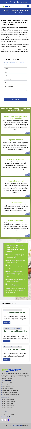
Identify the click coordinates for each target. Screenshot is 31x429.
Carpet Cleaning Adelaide (8, 405)
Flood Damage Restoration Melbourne (11, 394)
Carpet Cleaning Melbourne (8, 382)
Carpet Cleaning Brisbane (8, 399)
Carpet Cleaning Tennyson (15, 313)
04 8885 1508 (8, 414)
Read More (7, 322)
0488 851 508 (23, 2)
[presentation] (12, 94)
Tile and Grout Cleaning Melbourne (10, 390)
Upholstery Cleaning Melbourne (9, 392)
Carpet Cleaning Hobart (7, 407)
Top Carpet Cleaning (17, 425)
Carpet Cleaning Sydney (7, 403)
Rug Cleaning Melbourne (7, 388)
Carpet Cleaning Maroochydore (15, 331)
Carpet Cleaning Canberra (8, 409)
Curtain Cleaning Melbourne (8, 386)
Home (9, 13)
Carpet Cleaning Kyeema (15, 349)
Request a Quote (10, 2)
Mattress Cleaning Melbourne (9, 384)
